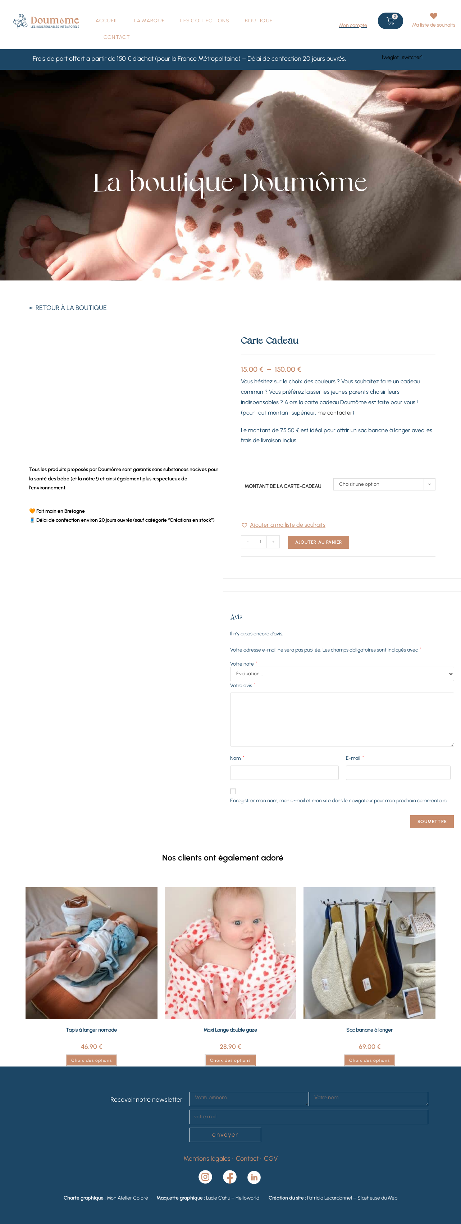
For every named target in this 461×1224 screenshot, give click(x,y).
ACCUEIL (107, 21)
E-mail (355, 758)
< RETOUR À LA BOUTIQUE (68, 308)
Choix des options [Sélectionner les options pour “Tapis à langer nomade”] (91, 1060)
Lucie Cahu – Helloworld (234, 1198)
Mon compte (353, 25)
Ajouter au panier (318, 542)
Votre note (243, 664)
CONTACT (117, 37)
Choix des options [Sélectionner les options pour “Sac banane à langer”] (369, 1060)
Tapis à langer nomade (91, 1030)
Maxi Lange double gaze (230, 1030)
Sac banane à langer (369, 1030)
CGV (271, 1159)
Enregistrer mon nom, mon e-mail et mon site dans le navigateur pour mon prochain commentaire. (339, 801)
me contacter (335, 412)
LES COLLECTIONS (204, 21)
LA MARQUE (149, 21)
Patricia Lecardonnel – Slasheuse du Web (352, 1198)
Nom (237, 758)
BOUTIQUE (259, 21)
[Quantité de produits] (260, 541)
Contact (248, 1159)
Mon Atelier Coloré (127, 1198)
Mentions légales (206, 1159)
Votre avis (243, 685)
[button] (283, 525)
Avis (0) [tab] (342, 584)
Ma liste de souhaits (433, 25)
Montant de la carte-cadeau (283, 486)
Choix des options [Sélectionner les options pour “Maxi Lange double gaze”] (230, 1060)
